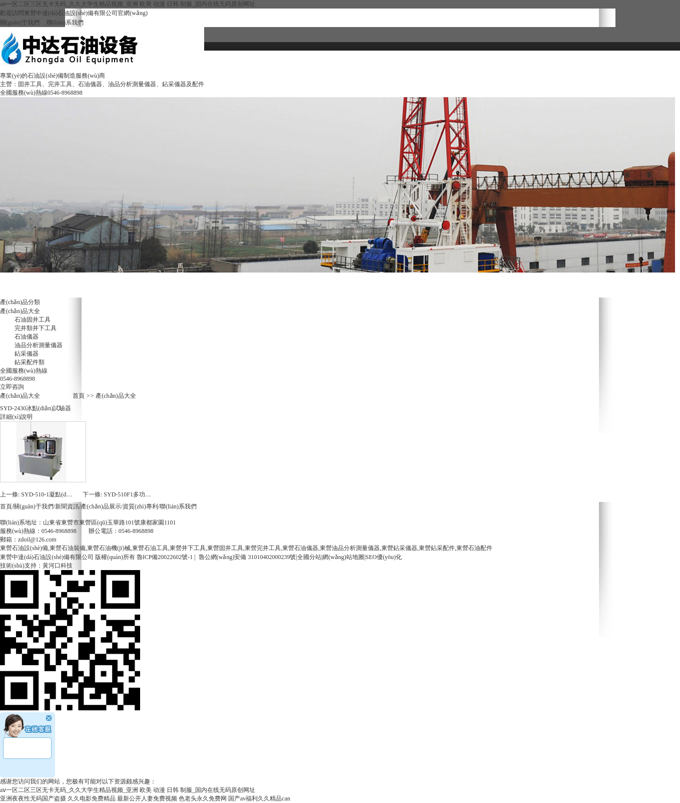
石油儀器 (27, 336)
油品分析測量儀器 (39, 345)
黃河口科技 (58, 565)
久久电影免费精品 (92, 798)
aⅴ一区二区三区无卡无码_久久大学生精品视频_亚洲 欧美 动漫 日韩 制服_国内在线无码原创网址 (127, 4)
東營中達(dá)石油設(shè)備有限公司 (47, 557)
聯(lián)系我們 (62, 22)
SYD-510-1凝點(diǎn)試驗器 (57, 494)
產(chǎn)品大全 (577, 60)
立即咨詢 (12, 386)
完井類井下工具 (36, 328)
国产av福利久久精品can (259, 798)
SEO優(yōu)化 (383, 557)
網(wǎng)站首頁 (245, 60)
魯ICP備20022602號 (162, 557)
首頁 (79, 395)
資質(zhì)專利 (411, 60)
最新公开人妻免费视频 (147, 798)
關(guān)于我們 (20, 22)
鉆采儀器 (27, 353)
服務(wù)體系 (328, 80)
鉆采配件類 (30, 362)
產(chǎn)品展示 (101, 506)
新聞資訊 (495, 60)
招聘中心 (246, 80)
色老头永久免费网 (203, 798)
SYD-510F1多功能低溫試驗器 (142, 494)
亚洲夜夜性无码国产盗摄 (33, 798)
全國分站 (309, 557)
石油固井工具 (33, 319)
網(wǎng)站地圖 (343, 557)
